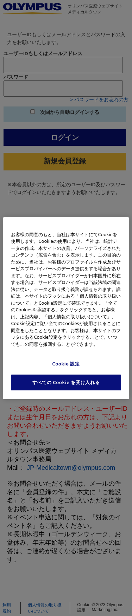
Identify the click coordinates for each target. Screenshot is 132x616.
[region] (65, 308)
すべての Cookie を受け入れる (66, 382)
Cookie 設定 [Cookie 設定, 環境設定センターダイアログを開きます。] (66, 364)
